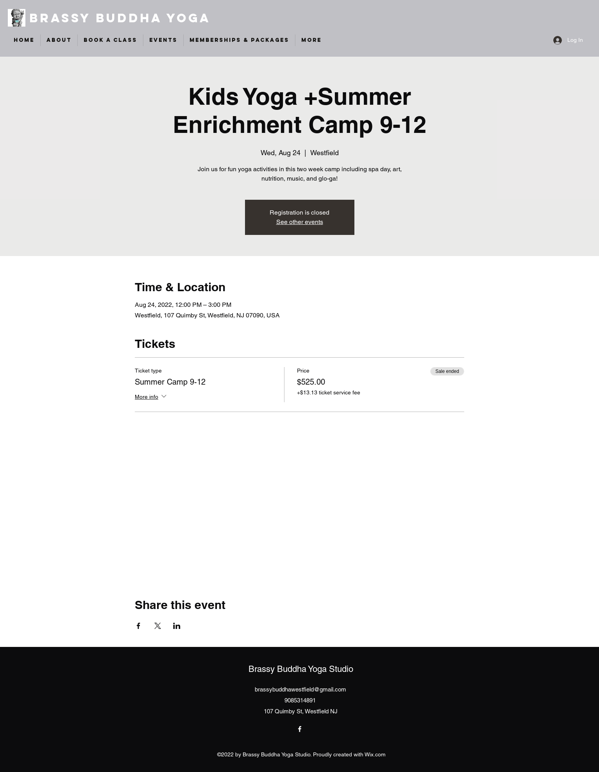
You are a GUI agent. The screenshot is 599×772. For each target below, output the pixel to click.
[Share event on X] (157, 626)
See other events (299, 222)
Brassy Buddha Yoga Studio (301, 669)
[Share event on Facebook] (138, 626)
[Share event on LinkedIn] (177, 626)
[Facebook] (300, 729)
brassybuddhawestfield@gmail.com (300, 689)
